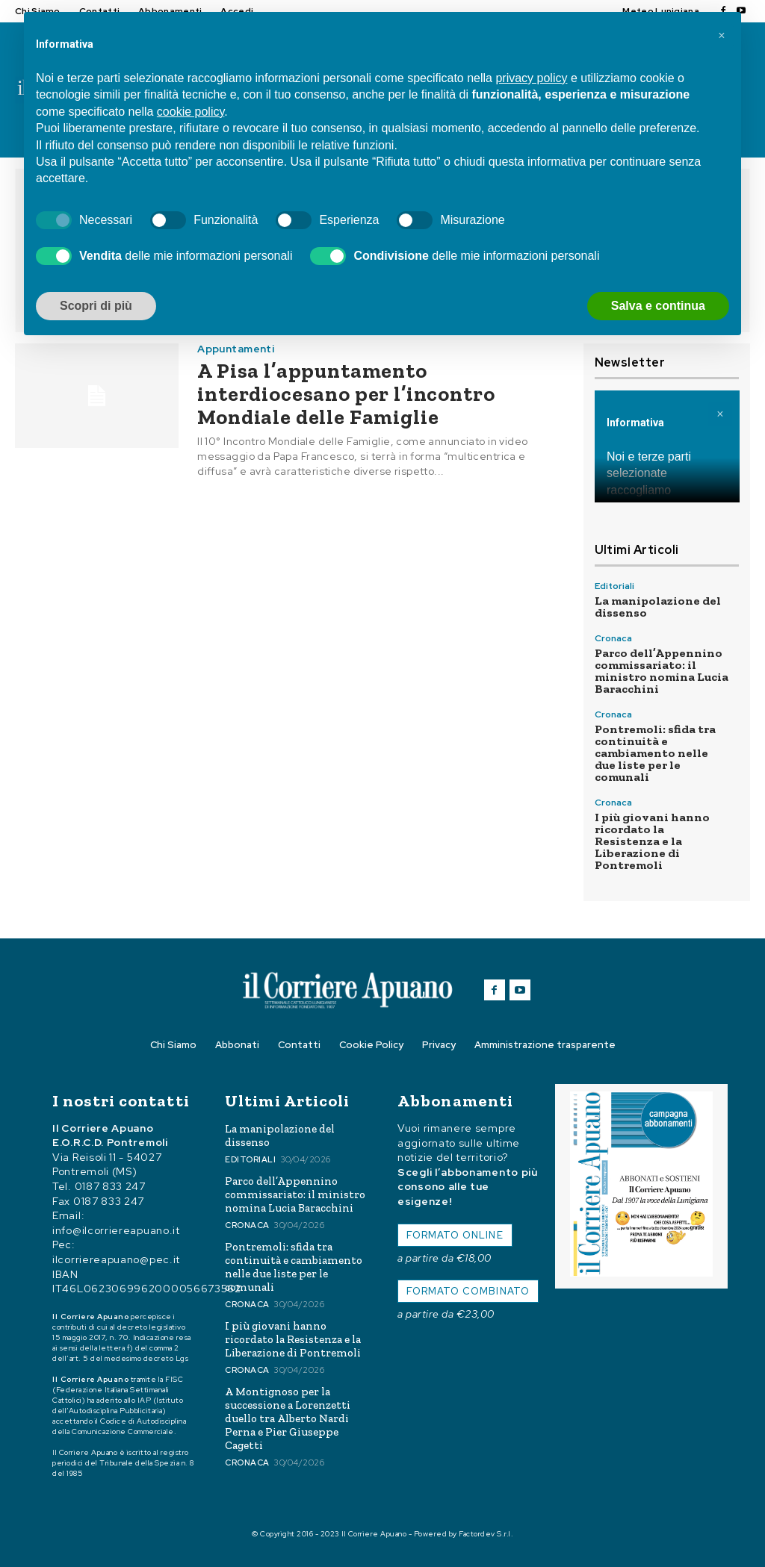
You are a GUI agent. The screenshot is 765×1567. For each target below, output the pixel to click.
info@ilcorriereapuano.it (116, 1230)
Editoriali (614, 586)
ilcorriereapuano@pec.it (116, 1259)
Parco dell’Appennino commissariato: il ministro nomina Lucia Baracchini (661, 671)
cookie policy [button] (190, 111)
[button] (722, 36)
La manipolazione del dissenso (658, 607)
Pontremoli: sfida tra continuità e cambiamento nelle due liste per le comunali (655, 753)
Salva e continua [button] (658, 305)
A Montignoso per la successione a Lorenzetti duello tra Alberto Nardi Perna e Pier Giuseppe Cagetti (287, 1418)
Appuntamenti (235, 348)
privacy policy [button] (531, 78)
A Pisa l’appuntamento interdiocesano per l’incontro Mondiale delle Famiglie (346, 393)
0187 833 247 (110, 1186)
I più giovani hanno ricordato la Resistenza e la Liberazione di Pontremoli (652, 841)
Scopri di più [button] (96, 305)
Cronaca (613, 638)
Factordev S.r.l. (486, 1534)
